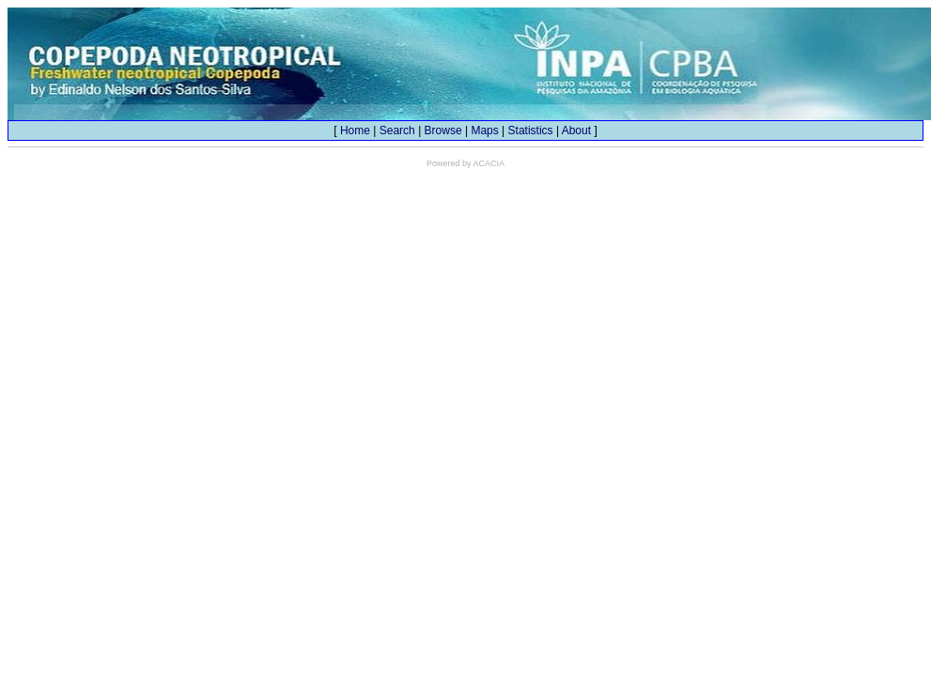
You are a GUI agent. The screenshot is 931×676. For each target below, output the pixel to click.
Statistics (530, 130)
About (576, 130)
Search (397, 130)
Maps (484, 130)
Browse (443, 130)
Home (355, 130)
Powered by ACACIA (465, 163)
